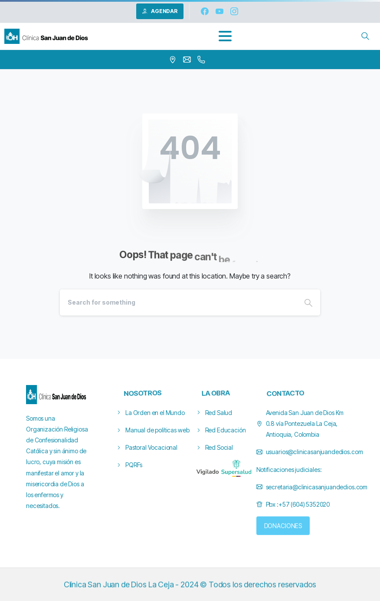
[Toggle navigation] (225, 36)
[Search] (178, 302)
